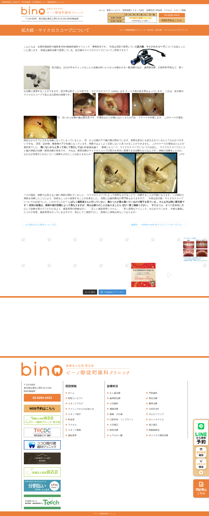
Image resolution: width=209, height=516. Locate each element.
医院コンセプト (75, 398)
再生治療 (153, 398)
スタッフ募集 (74, 430)
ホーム (102, 10)
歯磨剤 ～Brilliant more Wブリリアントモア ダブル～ (158, 224)
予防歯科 (153, 393)
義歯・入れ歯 (116, 414)
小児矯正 (114, 424)
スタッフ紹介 (74, 414)
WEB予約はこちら (172, 20)
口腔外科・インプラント (121, 419)
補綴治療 (114, 409)
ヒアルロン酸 (116, 435)
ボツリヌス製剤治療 (158, 435)
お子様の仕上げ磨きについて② (39, 224)
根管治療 (114, 430)
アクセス (72, 424)
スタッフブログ (75, 403)
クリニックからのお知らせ (81, 409)
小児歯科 (114, 403)
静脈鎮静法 (154, 430)
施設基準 (72, 435)
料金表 (71, 419)
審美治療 (153, 403)
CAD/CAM (154, 409)
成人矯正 (153, 424)
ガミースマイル (156, 419)
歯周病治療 (115, 398)
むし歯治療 (115, 393)
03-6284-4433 (42, 397)
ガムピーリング (156, 414)
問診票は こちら (201, 488)
